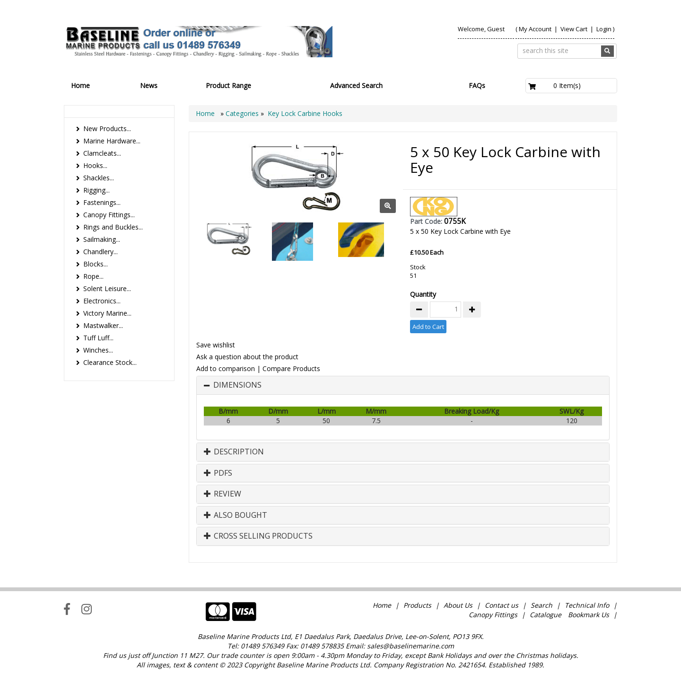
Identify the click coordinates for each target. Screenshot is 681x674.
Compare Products (291, 368)
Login (603, 29)
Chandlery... (100, 251)
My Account (535, 29)
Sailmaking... (101, 239)
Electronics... (102, 300)
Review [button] (222, 494)
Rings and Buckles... (113, 226)
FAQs (477, 85)
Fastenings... (102, 202)
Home (80, 85)
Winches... (98, 350)
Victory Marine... (107, 313)
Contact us (501, 605)
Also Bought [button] (235, 515)
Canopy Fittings (493, 614)
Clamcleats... (102, 153)
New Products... (107, 128)
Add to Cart (428, 326)
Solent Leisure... (107, 288)
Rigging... (96, 190)
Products (417, 605)
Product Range (228, 85)
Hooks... (95, 165)
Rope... (93, 276)
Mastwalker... (103, 325)
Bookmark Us (588, 614)
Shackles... (98, 177)
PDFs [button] (218, 473)
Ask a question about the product (247, 356)
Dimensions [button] (237, 385)
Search (542, 605)
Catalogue (545, 614)
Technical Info (587, 605)
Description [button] (234, 452)
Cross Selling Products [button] (258, 536)
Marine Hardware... (111, 140)
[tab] (403, 385)
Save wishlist (215, 344)
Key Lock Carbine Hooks (305, 113)
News (148, 85)
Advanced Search (356, 85)
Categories (243, 113)
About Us (458, 605)
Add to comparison (225, 368)
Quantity (423, 294)
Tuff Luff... (98, 337)
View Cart (574, 29)
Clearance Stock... (110, 362)
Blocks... (95, 263)
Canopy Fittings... (109, 214)
